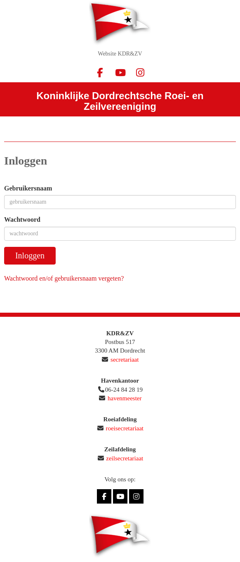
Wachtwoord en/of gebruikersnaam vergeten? (64, 278)
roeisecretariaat (125, 428)
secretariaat (125, 359)
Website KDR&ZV (120, 54)
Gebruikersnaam (28, 188)
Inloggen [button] (30, 255)
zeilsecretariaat (124, 458)
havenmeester (124, 398)
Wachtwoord (22, 219)
